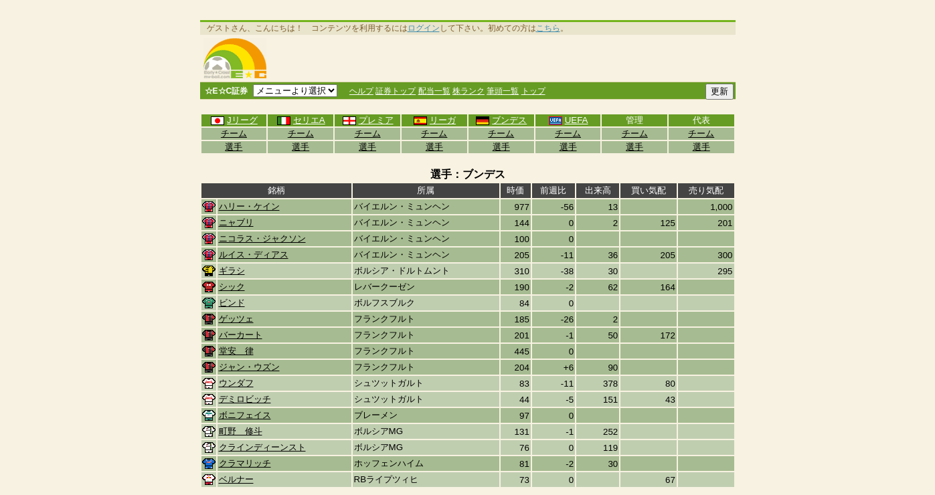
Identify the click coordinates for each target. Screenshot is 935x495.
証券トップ (395, 91)
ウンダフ (236, 383)
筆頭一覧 (503, 91)
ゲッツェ (236, 319)
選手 (233, 147)
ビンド (232, 303)
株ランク (468, 91)
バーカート (240, 335)
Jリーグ (234, 120)
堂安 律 (236, 351)
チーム (234, 133)
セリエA (300, 120)
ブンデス (501, 120)
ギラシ (232, 271)
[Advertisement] (503, 58)
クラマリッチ (245, 463)
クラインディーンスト (262, 447)
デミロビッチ (245, 399)
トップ (533, 91)
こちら (548, 28)
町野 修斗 (240, 431)
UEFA (568, 120)
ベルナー (236, 479)
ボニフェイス (245, 415)
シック (232, 287)
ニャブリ (236, 222)
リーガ (434, 120)
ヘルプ (361, 91)
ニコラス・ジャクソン (262, 238)
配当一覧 (434, 91)
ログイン (424, 28)
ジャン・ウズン (249, 367)
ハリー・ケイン (249, 206)
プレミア (368, 120)
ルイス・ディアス (253, 255)
